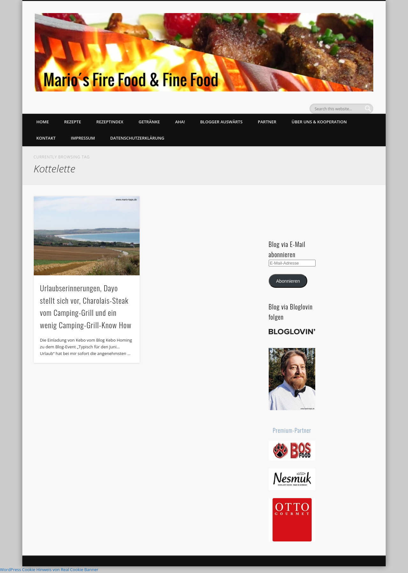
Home (42, 122)
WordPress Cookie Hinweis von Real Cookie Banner (49, 569)
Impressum (83, 138)
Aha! (180, 122)
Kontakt (45, 138)
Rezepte (72, 122)
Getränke (149, 122)
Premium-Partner (292, 430)
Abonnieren (288, 281)
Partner (267, 122)
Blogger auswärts (221, 122)
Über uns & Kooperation (319, 122)
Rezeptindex (109, 122)
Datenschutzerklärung (137, 138)
